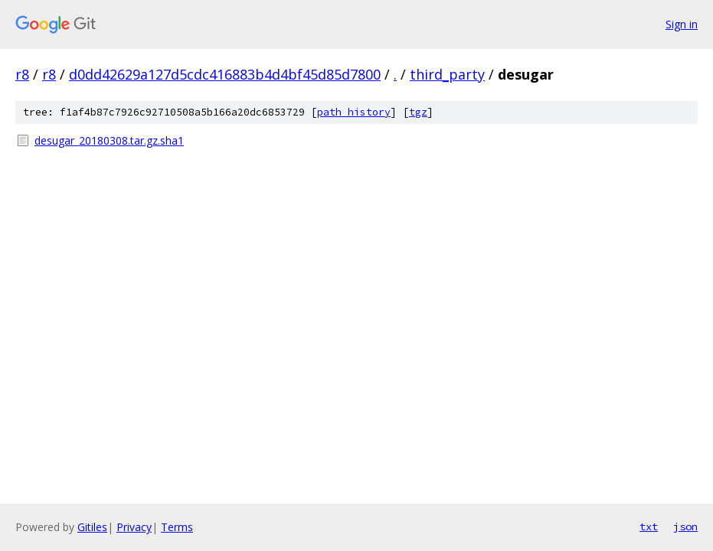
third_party (447, 74)
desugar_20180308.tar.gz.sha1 (109, 140)
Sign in (682, 24)
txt (648, 526)
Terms (177, 527)
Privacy (134, 527)
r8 (22, 74)
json (685, 526)
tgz (418, 112)
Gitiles (92, 527)
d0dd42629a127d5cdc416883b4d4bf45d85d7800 (225, 74)
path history (354, 112)
